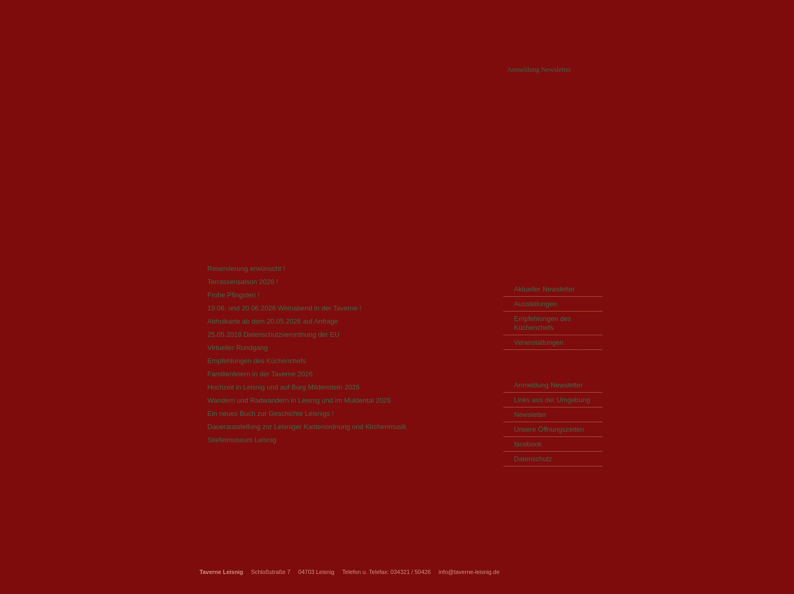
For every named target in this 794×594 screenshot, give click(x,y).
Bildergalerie (528, 113)
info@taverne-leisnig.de (469, 572)
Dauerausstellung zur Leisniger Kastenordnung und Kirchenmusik (307, 427)
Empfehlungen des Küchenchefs (257, 361)
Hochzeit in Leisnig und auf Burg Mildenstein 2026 (284, 387)
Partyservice (375, 113)
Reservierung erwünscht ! (246, 268)
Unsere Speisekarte (451, 113)
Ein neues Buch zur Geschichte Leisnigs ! (271, 413)
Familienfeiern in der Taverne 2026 (260, 374)
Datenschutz (533, 459)
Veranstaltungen (539, 342)
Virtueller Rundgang (238, 348)
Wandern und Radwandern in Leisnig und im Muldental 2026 (299, 400)
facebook (528, 444)
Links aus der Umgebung (552, 400)
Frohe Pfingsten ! (234, 295)
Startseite (211, 113)
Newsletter (530, 414)
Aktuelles (317, 113)
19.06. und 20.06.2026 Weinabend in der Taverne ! (284, 308)
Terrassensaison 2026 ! (243, 282)
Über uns (265, 113)
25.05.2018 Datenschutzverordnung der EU (274, 334)
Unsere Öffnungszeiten (549, 429)
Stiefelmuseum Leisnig (242, 440)
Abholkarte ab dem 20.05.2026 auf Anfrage (273, 321)
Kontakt (586, 113)
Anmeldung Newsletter (539, 69)
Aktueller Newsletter (544, 289)
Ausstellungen (535, 304)
